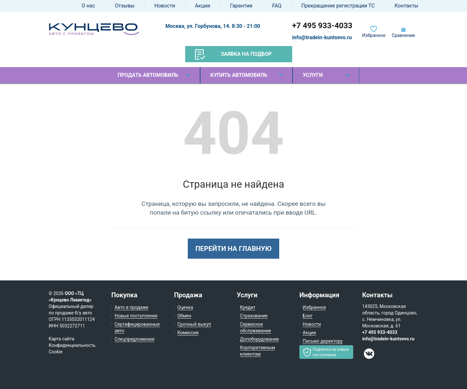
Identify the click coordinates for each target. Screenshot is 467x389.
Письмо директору (322, 341)
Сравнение (403, 35)
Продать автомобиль (147, 75)
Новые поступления (135, 315)
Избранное (374, 35)
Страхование (254, 315)
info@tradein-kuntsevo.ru (322, 37)
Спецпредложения (134, 339)
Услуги (313, 75)
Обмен (184, 315)
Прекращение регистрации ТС (338, 6)
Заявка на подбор (233, 54)
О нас (88, 6)
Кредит (247, 307)
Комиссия (188, 332)
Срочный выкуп (194, 324)
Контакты (406, 6)
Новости (164, 6)
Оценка (185, 307)
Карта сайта (61, 338)
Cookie (56, 351)
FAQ (276, 6)
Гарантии (241, 6)
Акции (202, 6)
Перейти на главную (233, 249)
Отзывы (125, 6)
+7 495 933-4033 (322, 25)
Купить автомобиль (238, 75)
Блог (308, 315)
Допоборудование (259, 339)
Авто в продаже (131, 307)
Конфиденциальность (72, 345)
